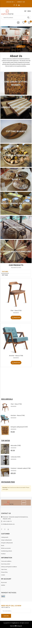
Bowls (2, 545)
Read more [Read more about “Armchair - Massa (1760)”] (17, 362)
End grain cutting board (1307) (19, 427)
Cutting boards (4, 537)
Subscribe (6, 615)
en (10, 2)
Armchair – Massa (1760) (16, 355)
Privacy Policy (4, 572)
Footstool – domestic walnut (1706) (21, 468)
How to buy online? (5, 564)
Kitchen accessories (6, 548)
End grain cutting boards (7, 542)
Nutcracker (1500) (16, 445)
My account (4, 582)
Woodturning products (6, 551)
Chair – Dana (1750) (16, 310)
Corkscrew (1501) (15, 457)
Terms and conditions (6, 561)
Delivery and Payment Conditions (9, 566)
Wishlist (3, 585)
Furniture (3, 553)
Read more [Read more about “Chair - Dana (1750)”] (17, 317)
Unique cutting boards (6, 540)
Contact (3, 575)
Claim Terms (4, 569)
